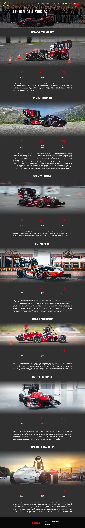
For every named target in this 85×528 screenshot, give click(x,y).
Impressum (47, 524)
